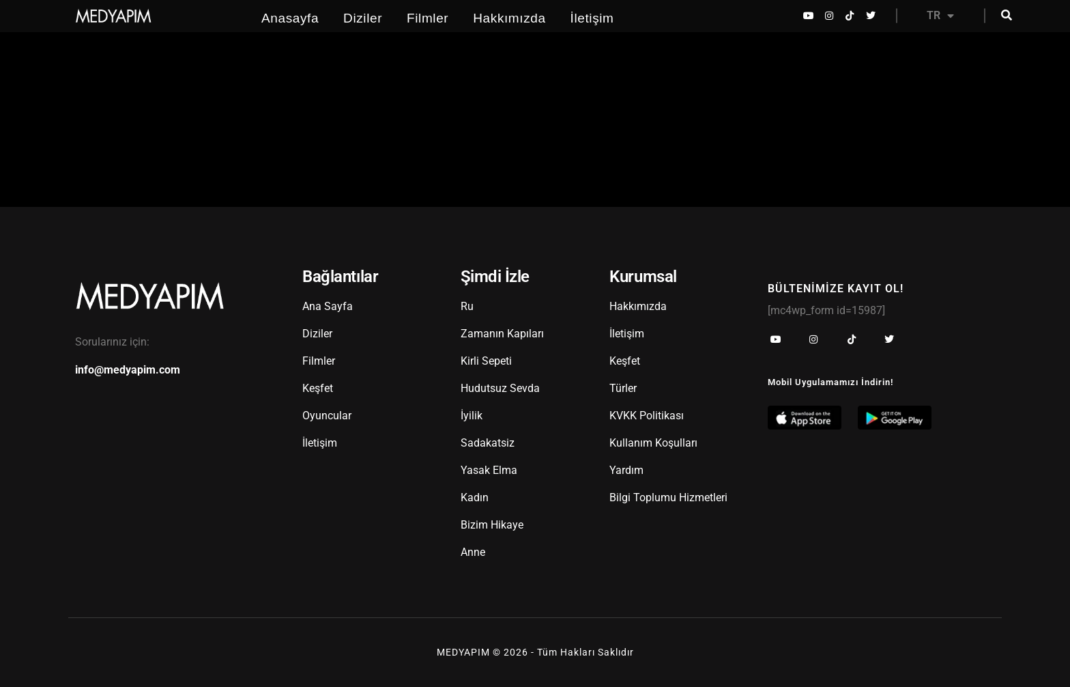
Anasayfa (290, 18)
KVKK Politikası (646, 415)
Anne (473, 552)
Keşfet (317, 388)
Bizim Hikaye (492, 524)
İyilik (471, 415)
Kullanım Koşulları (653, 442)
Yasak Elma (489, 470)
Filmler (427, 18)
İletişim (592, 18)
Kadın (475, 497)
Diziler (362, 18)
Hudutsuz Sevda (500, 388)
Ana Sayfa (327, 306)
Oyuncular (326, 415)
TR (940, 15)
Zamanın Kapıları (502, 333)
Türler (623, 388)
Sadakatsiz (488, 442)
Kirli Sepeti (486, 360)
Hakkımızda (509, 18)
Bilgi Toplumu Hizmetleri (668, 497)
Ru (467, 306)
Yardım (626, 470)
